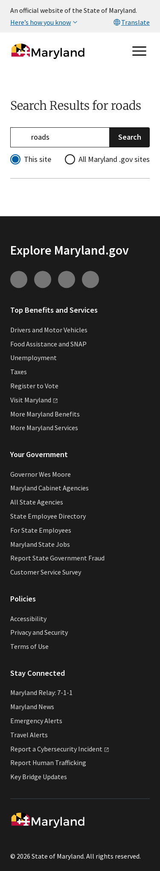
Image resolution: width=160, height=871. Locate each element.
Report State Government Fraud (57, 558)
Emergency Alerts (36, 720)
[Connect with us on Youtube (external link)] (42, 279)
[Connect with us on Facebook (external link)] (66, 279)
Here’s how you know (44, 22)
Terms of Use (29, 646)
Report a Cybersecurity (59, 749)
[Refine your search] (60, 137)
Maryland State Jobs (40, 544)
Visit (34, 400)
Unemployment (33, 358)
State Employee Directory (48, 516)
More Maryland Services (44, 428)
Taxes (18, 371)
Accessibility (28, 618)
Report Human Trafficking (48, 763)
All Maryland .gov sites (114, 159)
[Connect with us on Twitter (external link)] (90, 279)
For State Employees (40, 530)
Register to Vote (34, 385)
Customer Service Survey (45, 572)
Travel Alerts (29, 734)
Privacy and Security (39, 632)
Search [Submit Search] (129, 137)
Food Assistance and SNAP (48, 344)
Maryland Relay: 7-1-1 (41, 693)
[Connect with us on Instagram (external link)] (18, 279)
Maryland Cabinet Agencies (49, 488)
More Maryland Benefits (45, 414)
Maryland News (32, 706)
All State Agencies (36, 502)
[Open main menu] (139, 51)
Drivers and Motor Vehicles (48, 330)
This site (37, 159)
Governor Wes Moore (40, 474)
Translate (131, 22)
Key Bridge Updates (38, 776)
